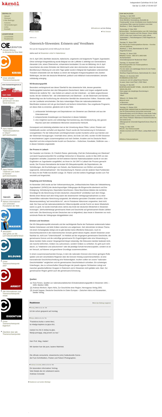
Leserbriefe (8, 37)
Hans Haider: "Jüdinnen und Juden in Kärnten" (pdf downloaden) (11, 172)
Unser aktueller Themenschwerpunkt (11, 79)
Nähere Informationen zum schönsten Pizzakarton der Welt (11, 204)
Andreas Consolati (36, 364)
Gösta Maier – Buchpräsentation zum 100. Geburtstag (139, 31)
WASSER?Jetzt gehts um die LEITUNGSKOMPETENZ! (13, 234)
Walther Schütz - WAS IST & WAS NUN (134, 55)
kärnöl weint (125, 100)
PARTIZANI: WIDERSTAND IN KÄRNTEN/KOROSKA (138, 109)
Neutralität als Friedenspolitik (131, 18)
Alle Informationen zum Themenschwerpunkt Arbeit (12, 293)
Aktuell (7, 16)
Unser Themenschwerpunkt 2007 (11, 263)
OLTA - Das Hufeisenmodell (130, 129)
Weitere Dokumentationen (129, 139)
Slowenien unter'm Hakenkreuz (52, 53)
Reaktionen (8, 39)
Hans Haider (35, 31)
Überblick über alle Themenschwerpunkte (11, 333)
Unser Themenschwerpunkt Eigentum (11, 323)
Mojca (32, 318)
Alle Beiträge (9, 20)
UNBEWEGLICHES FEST (129, 78)
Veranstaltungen (10, 25)
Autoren (7, 23)
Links (6, 27)
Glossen (7, 18)
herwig (32, 307)
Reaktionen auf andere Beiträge (39, 382)
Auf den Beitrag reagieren (102, 303)
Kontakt (7, 29)
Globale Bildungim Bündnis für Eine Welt (12, 51)
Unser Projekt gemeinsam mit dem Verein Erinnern (11, 101)
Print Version (106, 31)
